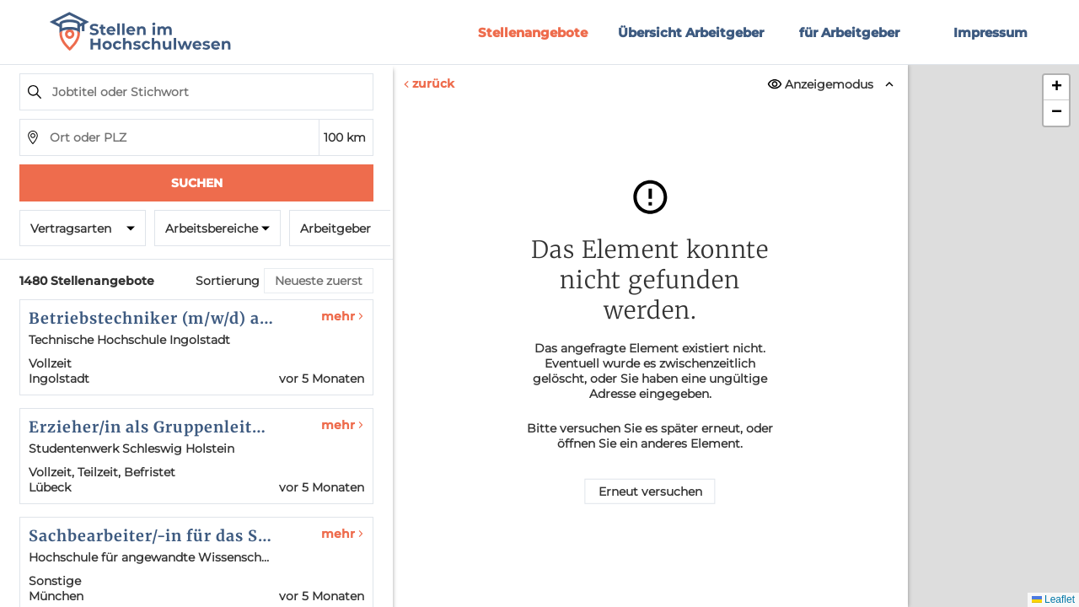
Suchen (197, 183)
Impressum (990, 32)
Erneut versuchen (650, 491)
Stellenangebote (533, 32)
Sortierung (228, 280)
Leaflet (1053, 599)
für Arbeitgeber (849, 32)
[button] (1056, 87)
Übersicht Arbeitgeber (691, 32)
